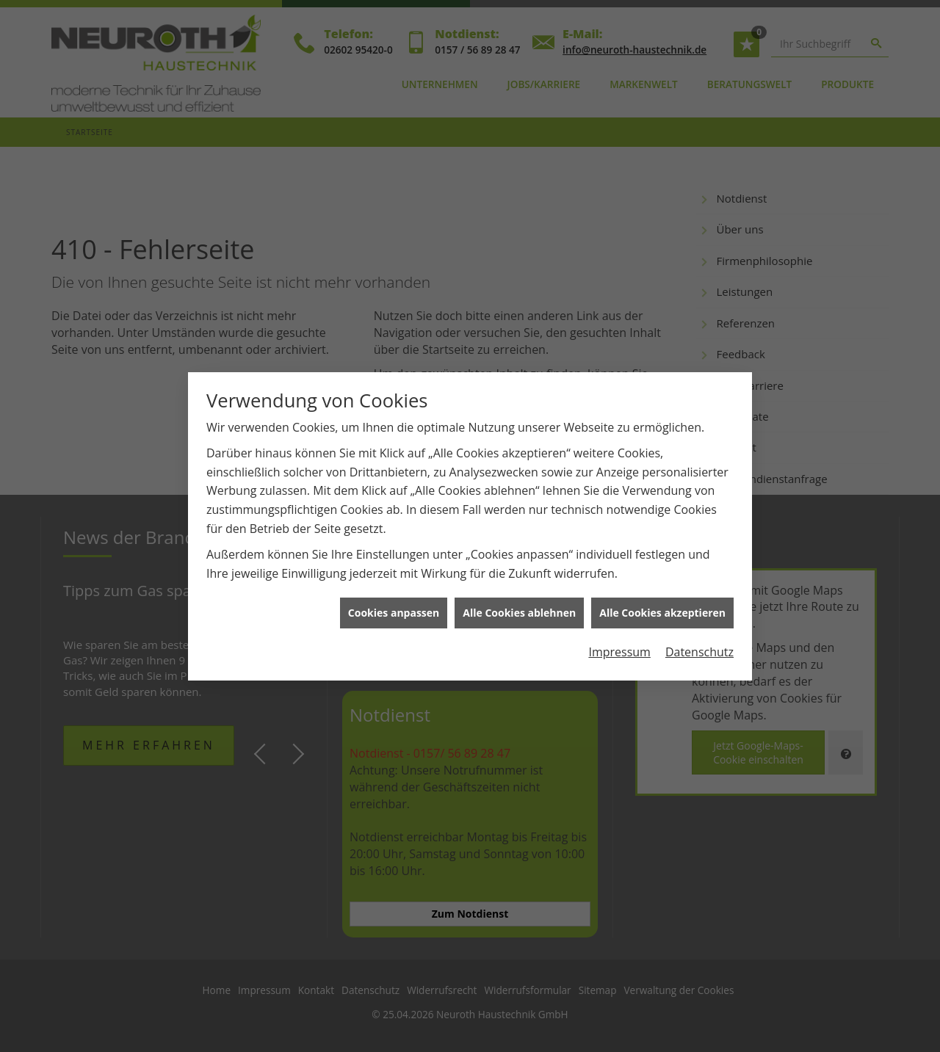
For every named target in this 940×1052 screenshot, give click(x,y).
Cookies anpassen (393, 602)
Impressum (619, 642)
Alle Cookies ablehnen (519, 602)
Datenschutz (699, 642)
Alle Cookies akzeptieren (662, 602)
